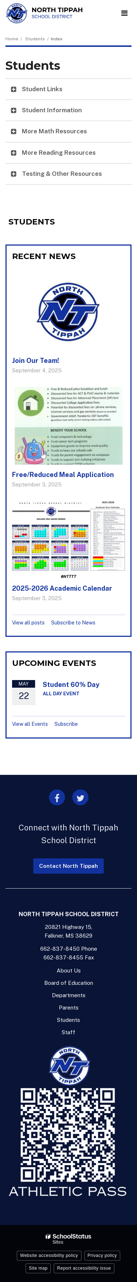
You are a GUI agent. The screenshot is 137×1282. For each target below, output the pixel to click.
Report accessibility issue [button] (84, 1268)
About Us (69, 970)
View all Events (30, 724)
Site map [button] (38, 1268)
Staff (68, 1032)
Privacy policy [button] (102, 1255)
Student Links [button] (42, 89)
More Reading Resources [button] (59, 152)
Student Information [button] (52, 110)
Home (11, 38)
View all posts (28, 623)
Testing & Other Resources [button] (62, 173)
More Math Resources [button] (54, 131)
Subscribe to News (73, 623)
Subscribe (66, 724)
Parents (69, 1007)
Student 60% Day (71, 684)
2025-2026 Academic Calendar (62, 588)
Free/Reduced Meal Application (63, 474)
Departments (68, 995)
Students (35, 38)
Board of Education (68, 983)
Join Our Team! (35, 360)
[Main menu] (124, 12)
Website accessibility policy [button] (49, 1255)
